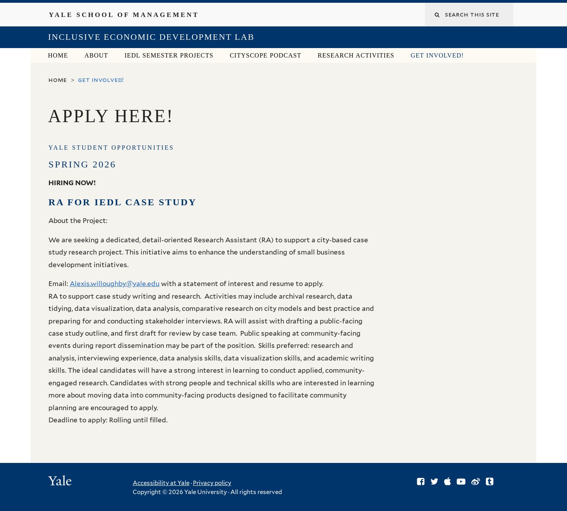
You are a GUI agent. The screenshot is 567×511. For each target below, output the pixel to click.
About (96, 55)
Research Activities (356, 55)
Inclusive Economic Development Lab (151, 37)
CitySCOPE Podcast (265, 55)
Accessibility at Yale (161, 483)
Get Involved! (437, 55)
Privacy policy (212, 483)
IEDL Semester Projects (168, 55)
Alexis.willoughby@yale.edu (114, 284)
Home (58, 55)
